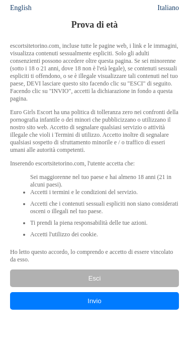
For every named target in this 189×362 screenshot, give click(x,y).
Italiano (168, 8)
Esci (94, 278)
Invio (94, 301)
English (21, 8)
